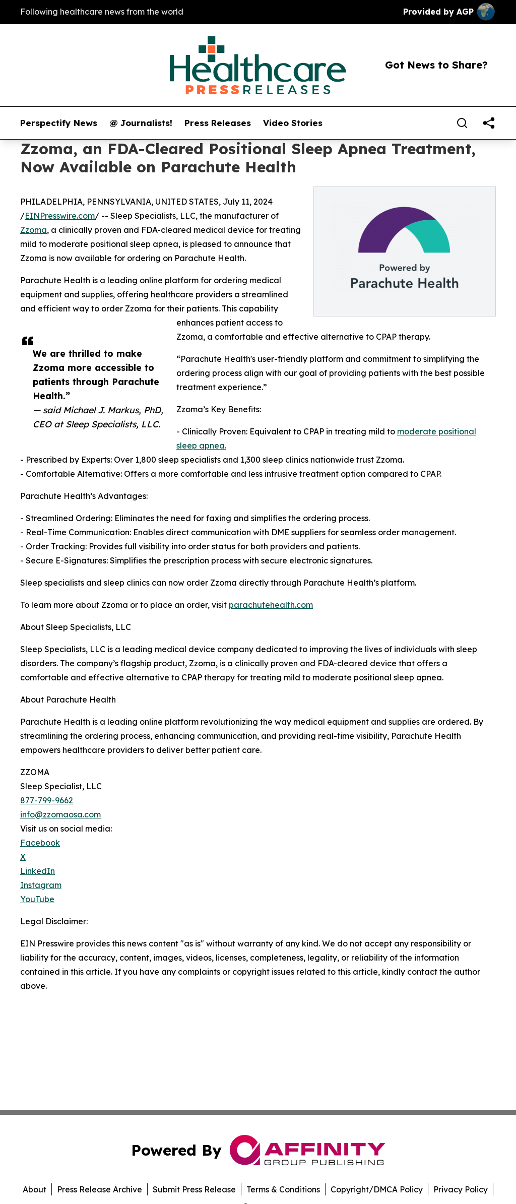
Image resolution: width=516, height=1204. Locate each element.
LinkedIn (37, 871)
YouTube (37, 899)
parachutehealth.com (271, 605)
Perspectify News (58, 123)
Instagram (40, 885)
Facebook (40, 843)
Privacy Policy (460, 1189)
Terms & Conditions (283, 1189)
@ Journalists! (140, 123)
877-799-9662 (46, 800)
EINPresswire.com (60, 216)
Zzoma (33, 230)
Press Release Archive (99, 1189)
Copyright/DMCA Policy (377, 1189)
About (34, 1189)
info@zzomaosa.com (60, 814)
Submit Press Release (194, 1189)
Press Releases (217, 123)
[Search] (462, 123)
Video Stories (292, 123)
